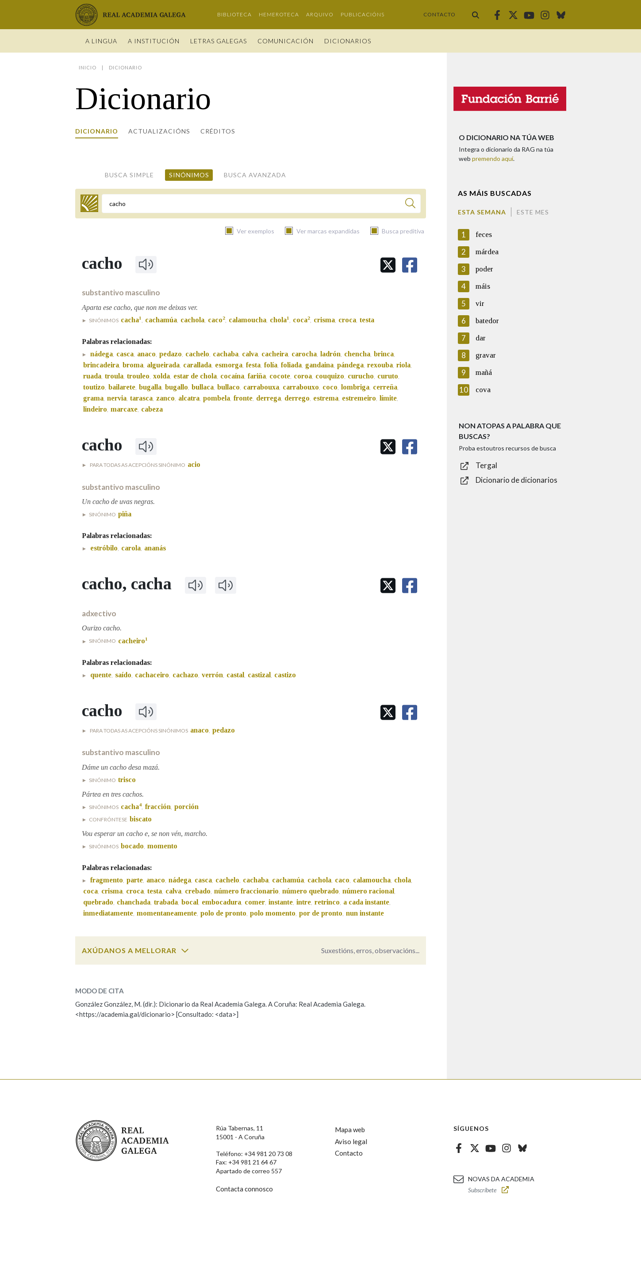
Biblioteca (234, 14)
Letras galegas (218, 41)
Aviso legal (351, 1141)
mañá (484, 372)
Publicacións (362, 14)
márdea (487, 252)
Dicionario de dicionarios (516, 480)
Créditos (217, 131)
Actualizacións (159, 131)
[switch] (185, 950)
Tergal (486, 465)
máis (483, 286)
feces (484, 234)
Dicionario (96, 131)
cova (483, 389)
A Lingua (101, 41)
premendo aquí (492, 158)
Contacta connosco (244, 1189)
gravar (486, 355)
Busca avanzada (255, 175)
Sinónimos (189, 175)
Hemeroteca (279, 14)
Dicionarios (347, 41)
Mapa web (350, 1130)
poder (484, 269)
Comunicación (285, 41)
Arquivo (320, 14)
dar (481, 338)
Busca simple (129, 175)
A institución (154, 41)
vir (480, 303)
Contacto (439, 14)
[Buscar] (410, 204)
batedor (487, 321)
